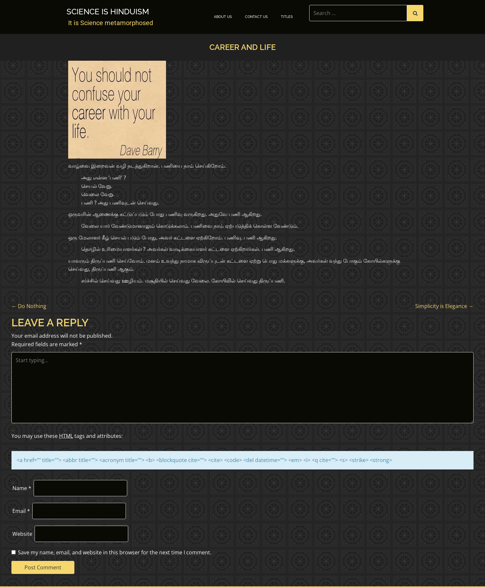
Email (21, 511)
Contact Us (256, 17)
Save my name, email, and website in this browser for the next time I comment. (114, 552)
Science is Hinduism (108, 12)
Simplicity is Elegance (444, 306)
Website (22, 533)
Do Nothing (28, 306)
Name (21, 488)
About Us (223, 17)
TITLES (287, 17)
